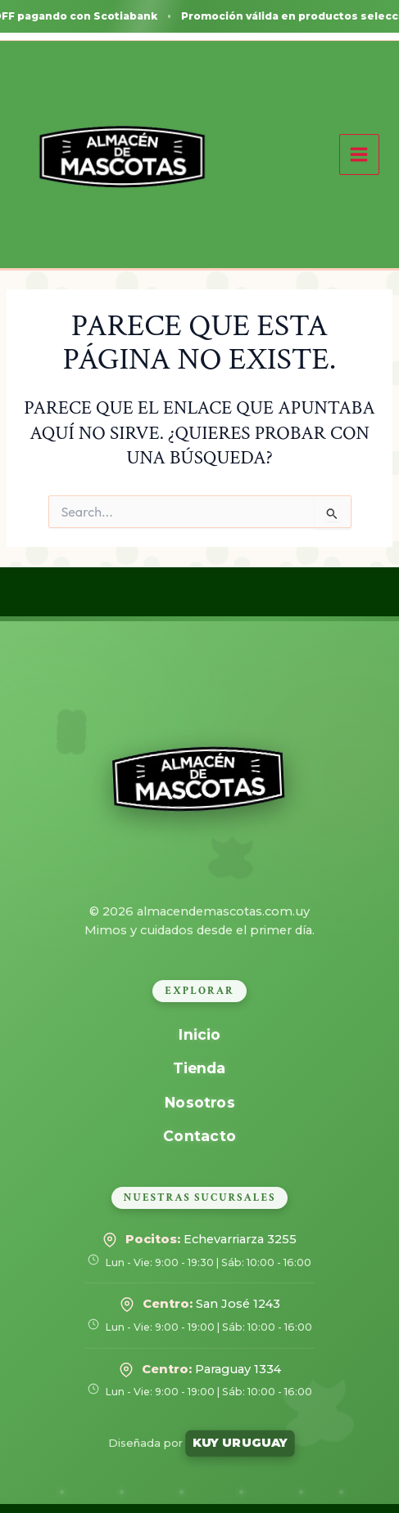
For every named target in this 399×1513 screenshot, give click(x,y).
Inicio (199, 1034)
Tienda (200, 1068)
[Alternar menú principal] (359, 154)
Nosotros (199, 1102)
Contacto (200, 1135)
